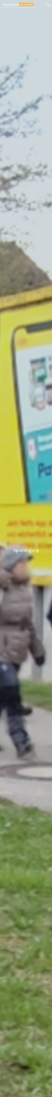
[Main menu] (47, 5)
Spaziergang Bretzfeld (18, 4)
